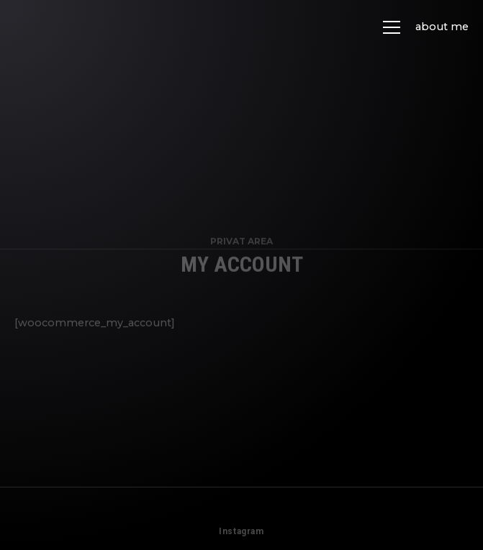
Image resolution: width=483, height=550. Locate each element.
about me (442, 26)
